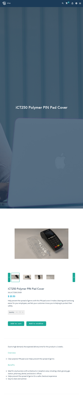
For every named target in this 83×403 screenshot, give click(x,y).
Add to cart (16, 323)
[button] (80, 3)
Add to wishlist (36, 323)
